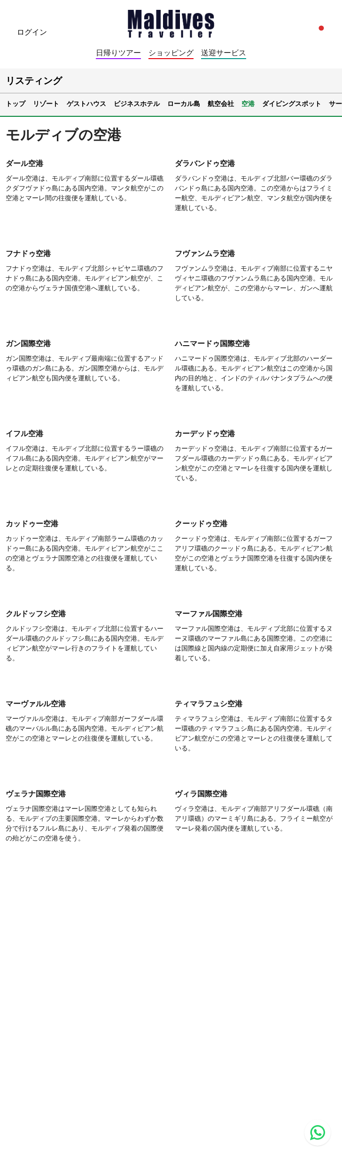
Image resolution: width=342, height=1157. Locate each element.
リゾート (46, 103)
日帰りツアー (118, 52)
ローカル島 (183, 103)
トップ (15, 103)
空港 (248, 103)
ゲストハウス (86, 103)
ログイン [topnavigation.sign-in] (32, 32)
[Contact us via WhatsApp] (317, 1132)
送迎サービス (223, 52)
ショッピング (171, 52)
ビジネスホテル (137, 103)
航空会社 (221, 103)
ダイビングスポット (291, 103)
